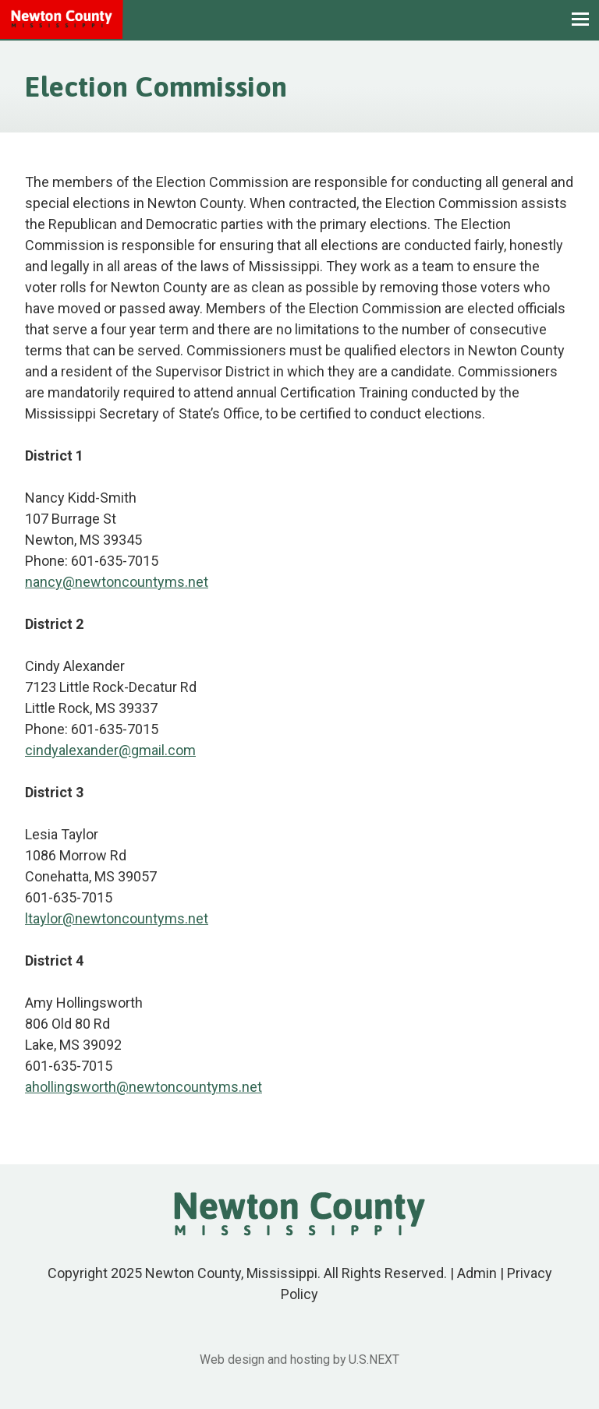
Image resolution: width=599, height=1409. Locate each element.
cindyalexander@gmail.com (110, 750)
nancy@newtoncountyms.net (116, 582)
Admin (477, 1273)
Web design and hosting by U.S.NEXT (299, 1359)
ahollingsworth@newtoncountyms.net (143, 1087)
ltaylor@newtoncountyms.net (116, 918)
